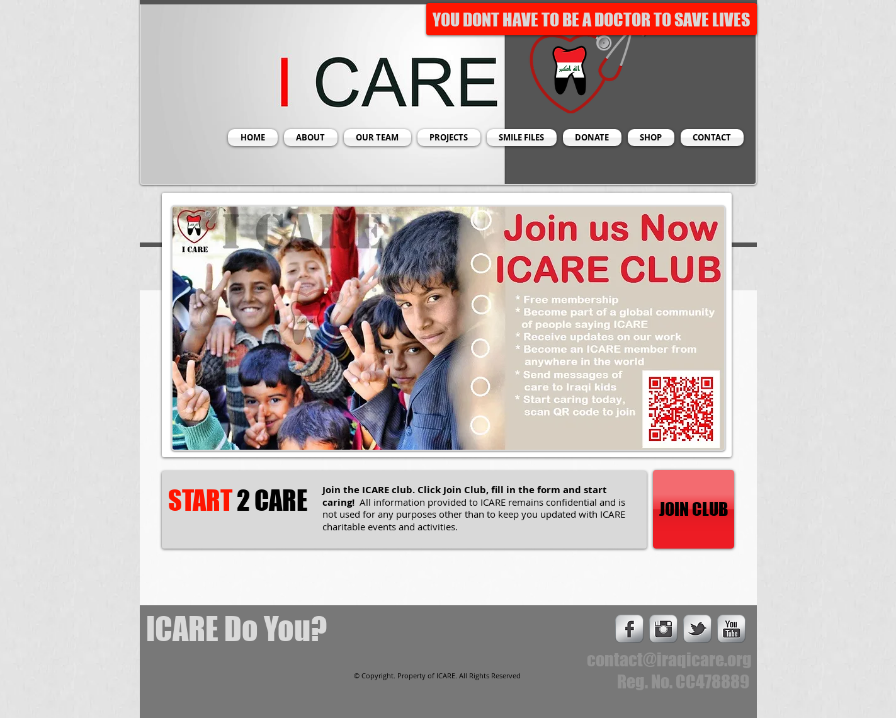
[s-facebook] (629, 629)
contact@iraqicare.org (669, 659)
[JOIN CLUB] (693, 509)
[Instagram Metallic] (663, 629)
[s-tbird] (697, 629)
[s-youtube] (731, 629)
